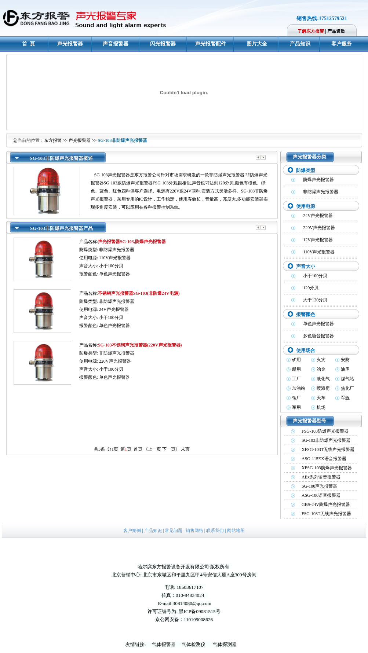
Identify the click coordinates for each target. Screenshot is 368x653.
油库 (345, 369)
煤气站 (347, 378)
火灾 (321, 359)
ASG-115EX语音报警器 (324, 458)
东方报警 (53, 140)
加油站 (298, 388)
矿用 (296, 359)
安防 (345, 359)
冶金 (321, 369)
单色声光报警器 (318, 323)
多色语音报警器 (318, 335)
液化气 (323, 378)
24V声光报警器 (318, 215)
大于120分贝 (315, 299)
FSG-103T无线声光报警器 (326, 513)
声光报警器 (80, 140)
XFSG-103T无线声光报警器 (328, 449)
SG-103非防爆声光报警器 (326, 440)
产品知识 (153, 530)
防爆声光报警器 (318, 179)
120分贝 (310, 287)
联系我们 (215, 530)
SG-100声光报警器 (319, 486)
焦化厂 (347, 388)
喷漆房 (323, 388)
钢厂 (296, 397)
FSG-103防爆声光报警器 (325, 431)
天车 (321, 397)
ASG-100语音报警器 (321, 495)
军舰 (345, 397)
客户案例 (132, 530)
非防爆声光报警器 (320, 191)
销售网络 (194, 530)
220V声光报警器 (319, 227)
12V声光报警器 (318, 239)
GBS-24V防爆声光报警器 (326, 504)
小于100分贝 (315, 275)
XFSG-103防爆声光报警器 (327, 467)
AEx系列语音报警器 (321, 477)
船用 (296, 369)
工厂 (296, 378)
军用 (296, 407)
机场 (321, 407)
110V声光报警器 (319, 251)
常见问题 (173, 530)
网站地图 (236, 530)
